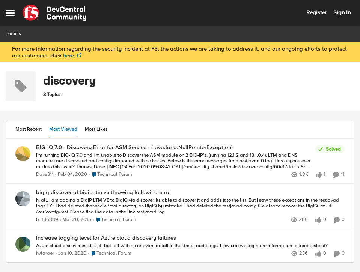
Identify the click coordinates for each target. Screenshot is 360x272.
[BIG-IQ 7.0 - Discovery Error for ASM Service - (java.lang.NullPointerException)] (174, 161)
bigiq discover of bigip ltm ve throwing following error (103, 192)
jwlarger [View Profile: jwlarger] (45, 253)
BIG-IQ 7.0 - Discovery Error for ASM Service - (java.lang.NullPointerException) (134, 147)
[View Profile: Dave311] (22, 153)
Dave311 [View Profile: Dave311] (45, 174)
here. (69, 55)
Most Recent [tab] (28, 129)
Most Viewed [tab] (63, 129)
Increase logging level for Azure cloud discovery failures (106, 238)
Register (316, 12)
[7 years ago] (71, 175)
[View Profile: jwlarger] (22, 244)
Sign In (342, 12)
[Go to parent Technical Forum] (110, 175)
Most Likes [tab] (96, 129)
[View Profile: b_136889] (22, 198)
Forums (13, 33)
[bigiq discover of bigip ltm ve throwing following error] (190, 206)
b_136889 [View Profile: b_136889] (47, 220)
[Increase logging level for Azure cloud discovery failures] (190, 246)
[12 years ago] (75, 220)
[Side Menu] (10, 12)
